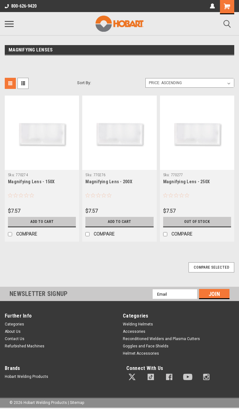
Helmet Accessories (141, 353)
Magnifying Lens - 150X (31, 181)
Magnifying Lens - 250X (186, 181)
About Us (13, 331)
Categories (14, 324)
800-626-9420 (21, 6)
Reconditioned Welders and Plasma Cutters (161, 339)
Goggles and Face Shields (146, 346)
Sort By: (84, 82)
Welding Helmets (138, 324)
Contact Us (14, 339)
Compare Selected (211, 267)
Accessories (134, 331)
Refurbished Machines (24, 346)
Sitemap (77, 402)
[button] (132, 377)
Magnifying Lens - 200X (108, 181)
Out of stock (197, 221)
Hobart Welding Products (26, 376)
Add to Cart (42, 221)
